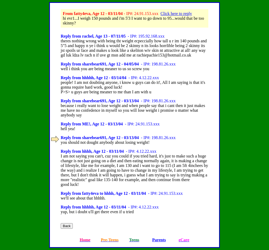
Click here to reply (176, 13)
